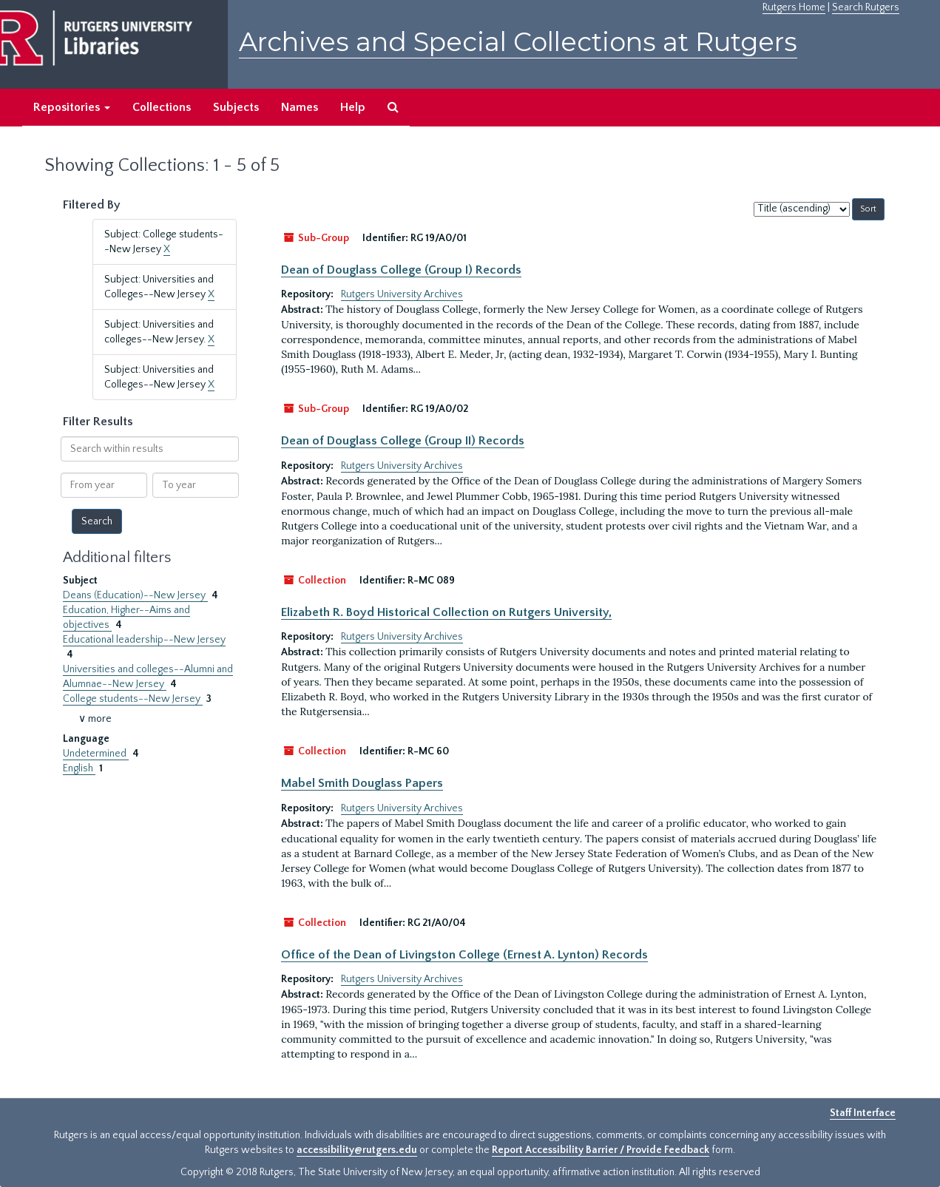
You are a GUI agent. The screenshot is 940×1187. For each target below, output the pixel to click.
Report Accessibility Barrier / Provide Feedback (600, 1150)
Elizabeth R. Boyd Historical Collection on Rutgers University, (446, 612)
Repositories (71, 107)
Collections (161, 107)
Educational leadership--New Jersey (144, 640)
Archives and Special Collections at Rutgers (518, 42)
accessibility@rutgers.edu (357, 1150)
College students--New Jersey (133, 699)
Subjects (236, 107)
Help (352, 107)
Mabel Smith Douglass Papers (362, 783)
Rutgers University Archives (402, 294)
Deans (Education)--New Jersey (135, 595)
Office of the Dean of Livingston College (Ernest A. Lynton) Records (464, 954)
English (79, 768)
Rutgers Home (794, 7)
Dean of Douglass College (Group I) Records (401, 270)
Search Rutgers (865, 7)
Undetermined (96, 754)
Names (299, 107)
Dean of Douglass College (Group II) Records (402, 440)
